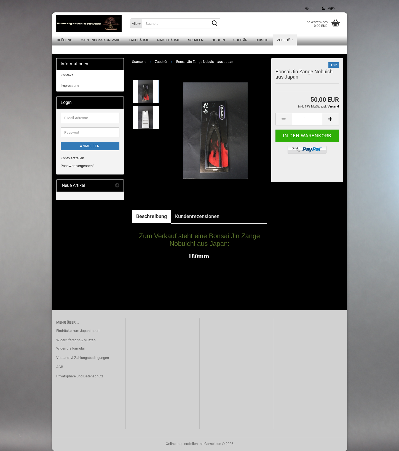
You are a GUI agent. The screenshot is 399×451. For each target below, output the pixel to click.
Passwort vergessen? (77, 166)
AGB (59, 367)
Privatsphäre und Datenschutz (79, 376)
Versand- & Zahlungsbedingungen (82, 358)
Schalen (195, 40)
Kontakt (67, 75)
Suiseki (262, 40)
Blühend (65, 40)
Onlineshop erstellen (182, 444)
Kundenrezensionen (197, 216)
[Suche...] (136, 23)
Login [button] (328, 8)
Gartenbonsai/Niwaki (100, 40)
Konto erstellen (72, 158)
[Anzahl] (307, 119)
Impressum (70, 86)
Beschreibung (151, 216)
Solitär (240, 40)
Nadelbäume (168, 40)
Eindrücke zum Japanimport (78, 331)
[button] (309, 8)
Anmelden (90, 146)
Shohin (218, 40)
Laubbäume (139, 40)
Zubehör (285, 40)
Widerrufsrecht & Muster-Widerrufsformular (76, 344)
